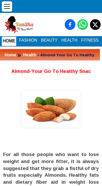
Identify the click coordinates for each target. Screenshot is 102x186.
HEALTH (69, 40)
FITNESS (90, 40)
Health (29, 55)
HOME (9, 40)
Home (10, 55)
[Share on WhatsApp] (83, 24)
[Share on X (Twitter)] (95, 24)
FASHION (28, 40)
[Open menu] (7, 6)
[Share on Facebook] (70, 24)
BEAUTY (49, 40)
